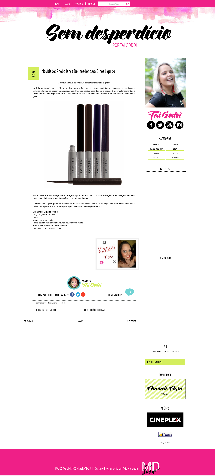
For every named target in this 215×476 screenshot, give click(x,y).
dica (175, 149)
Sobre (67, 4)
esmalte (156, 153)
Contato (79, 4)
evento (175, 153)
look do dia (156, 158)
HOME (80, 321)
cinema (175, 144)
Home (57, 4)
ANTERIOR (132, 321)
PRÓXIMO (28, 321)
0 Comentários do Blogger (94, 310)
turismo (175, 158)
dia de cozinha (156, 149)
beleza (156, 144)
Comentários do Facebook (46, 310)
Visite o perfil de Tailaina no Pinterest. (165, 351)
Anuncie (91, 4)
